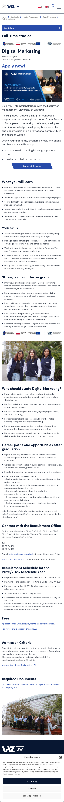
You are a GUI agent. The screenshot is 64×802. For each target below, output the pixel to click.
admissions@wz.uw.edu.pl (14, 559)
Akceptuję (32, 781)
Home (4, 17)
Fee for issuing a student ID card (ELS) (20, 628)
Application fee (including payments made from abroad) (28, 623)
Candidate (9, 28)
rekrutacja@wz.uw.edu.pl (21, 554)
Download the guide (32, 166)
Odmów (32, 788)
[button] (60, 757)
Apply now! (13, 66)
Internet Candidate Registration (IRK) (19, 665)
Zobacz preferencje (32, 796)
